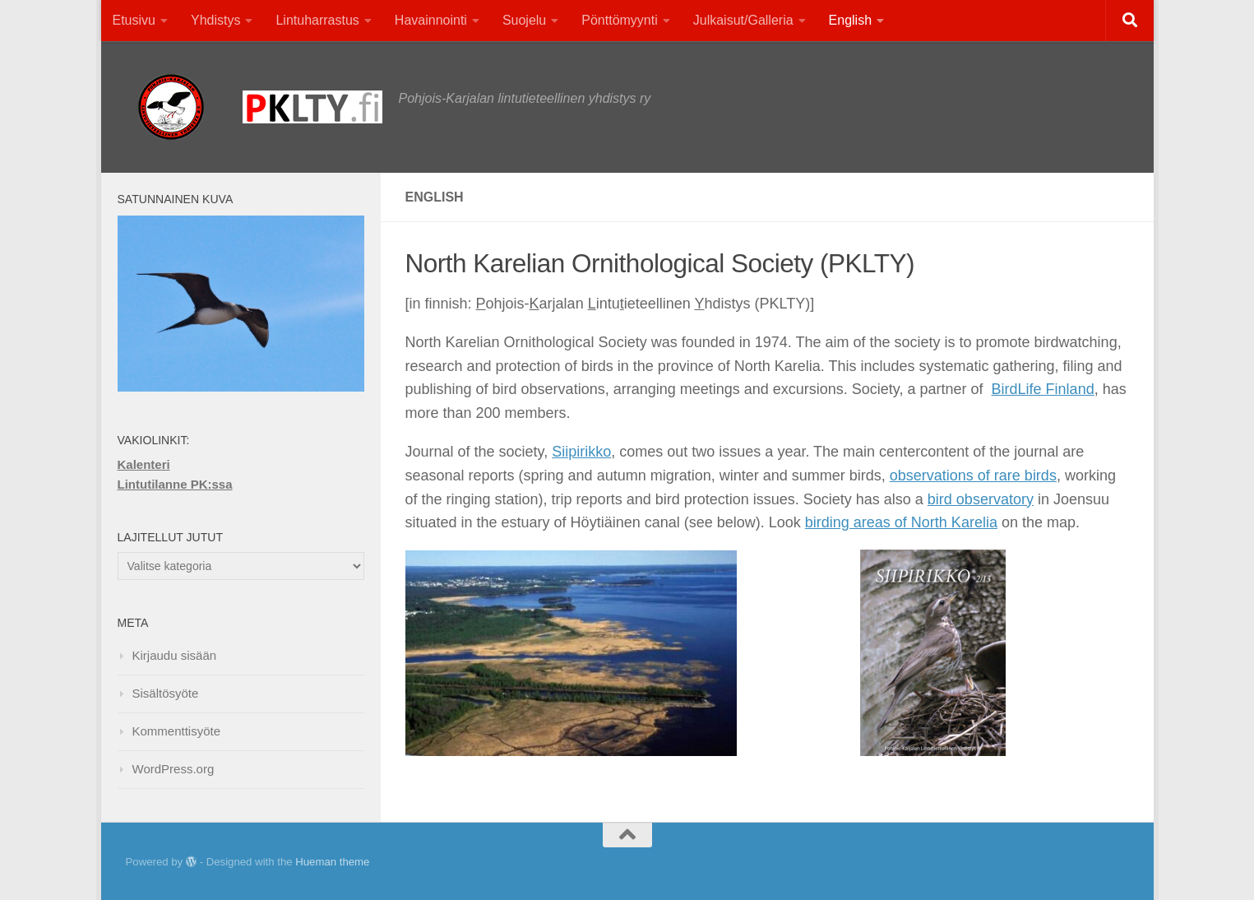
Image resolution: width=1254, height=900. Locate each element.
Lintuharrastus (317, 20)
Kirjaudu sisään (174, 655)
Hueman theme (332, 862)
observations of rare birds (973, 475)
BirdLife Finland (1043, 389)
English (850, 20)
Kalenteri (144, 464)
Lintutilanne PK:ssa (175, 484)
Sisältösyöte (165, 693)
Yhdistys (215, 20)
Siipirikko (581, 451)
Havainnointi (431, 20)
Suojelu (524, 20)
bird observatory (981, 499)
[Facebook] (1087, 863)
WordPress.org (173, 769)
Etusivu (134, 20)
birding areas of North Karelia (901, 522)
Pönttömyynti (619, 20)
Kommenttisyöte (176, 731)
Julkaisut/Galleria (743, 20)
